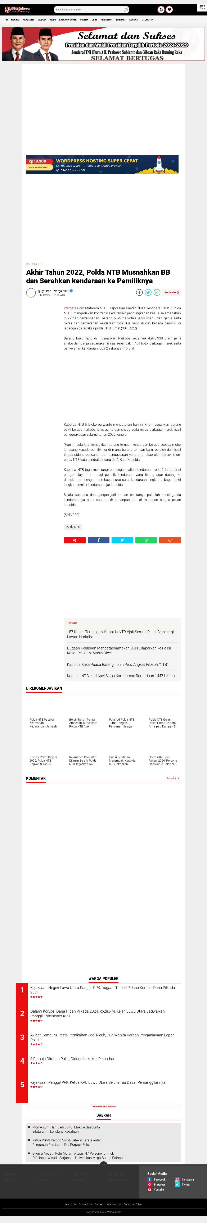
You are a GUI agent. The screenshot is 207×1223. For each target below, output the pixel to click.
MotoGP (9, 1186)
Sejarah (79, 1186)
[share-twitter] (148, 292)
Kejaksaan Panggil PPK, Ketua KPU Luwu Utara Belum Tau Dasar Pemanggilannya (105, 1092)
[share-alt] (75, 540)
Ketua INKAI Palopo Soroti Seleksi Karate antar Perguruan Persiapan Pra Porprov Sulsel (66, 1149)
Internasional (49, 1181)
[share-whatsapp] (157, 292)
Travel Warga (117, 1186)
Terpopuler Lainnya (103, 1113)
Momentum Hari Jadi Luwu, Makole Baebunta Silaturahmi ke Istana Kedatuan (66, 1136)
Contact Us (84, 1211)
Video (66, 19)
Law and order (85, 19)
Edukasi (167, 19)
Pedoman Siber (135, 1211)
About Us (68, 1211)
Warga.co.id (114, 1211)
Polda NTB (38, 263)
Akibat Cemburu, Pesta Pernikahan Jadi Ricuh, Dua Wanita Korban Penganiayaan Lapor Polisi (107, 1042)
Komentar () (172, 292)
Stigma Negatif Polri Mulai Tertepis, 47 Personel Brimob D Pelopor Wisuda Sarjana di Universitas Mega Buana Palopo (77, 1162)
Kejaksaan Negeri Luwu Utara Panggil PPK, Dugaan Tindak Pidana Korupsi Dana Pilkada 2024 (107, 991)
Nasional (10, 1181)
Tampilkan (173, 778)
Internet (150, 19)
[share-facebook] (139, 292)
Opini (117, 19)
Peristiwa (133, 19)
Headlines (36, 19)
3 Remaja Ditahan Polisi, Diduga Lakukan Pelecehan (92, 1064)
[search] (91, 9)
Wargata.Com (74, 308)
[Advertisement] (43, 363)
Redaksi (99, 1211)
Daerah (53, 19)
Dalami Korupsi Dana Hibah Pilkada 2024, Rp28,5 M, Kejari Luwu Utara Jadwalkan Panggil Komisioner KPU (105, 1016)
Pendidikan (116, 1181)
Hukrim (19, 19)
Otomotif (183, 19)
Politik (104, 19)
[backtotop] (103, 1172)
